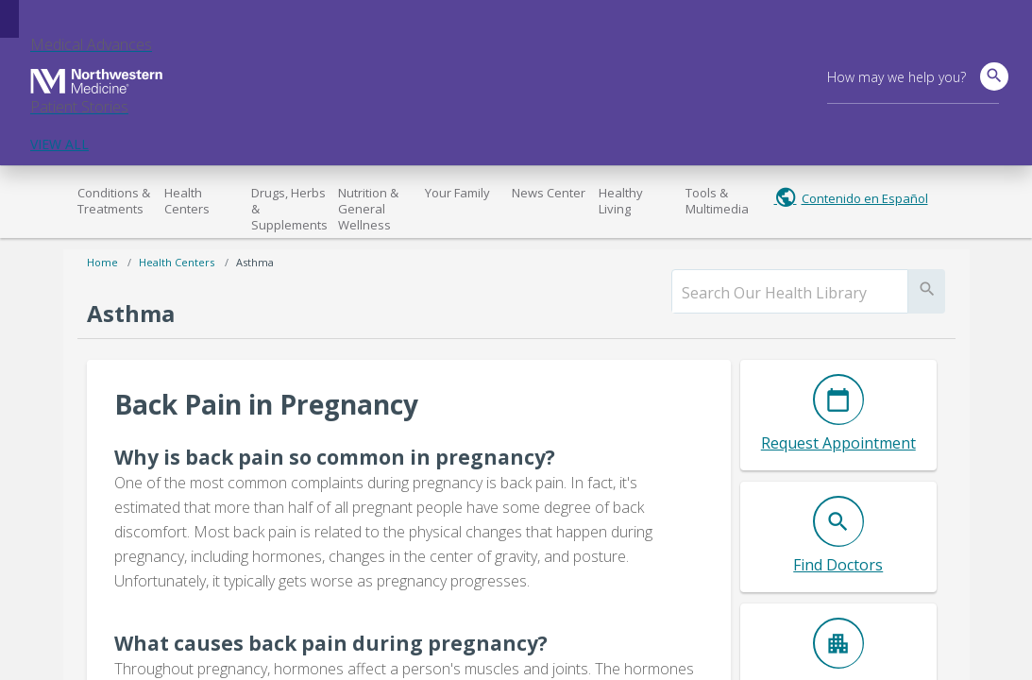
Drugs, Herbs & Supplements (289, 208)
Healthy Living (621, 200)
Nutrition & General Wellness (368, 208)
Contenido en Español (865, 198)
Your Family (457, 192)
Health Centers (187, 200)
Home (102, 262)
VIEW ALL (59, 144)
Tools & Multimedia (717, 200)
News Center (548, 192)
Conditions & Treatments (113, 200)
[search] (789, 293)
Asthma (255, 262)
